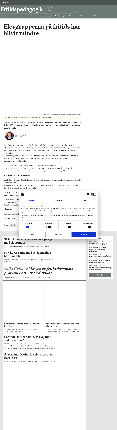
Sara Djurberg (20, 59)
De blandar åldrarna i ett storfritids (16, 138)
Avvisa (33, 234)
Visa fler (100, 199)
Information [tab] (58, 200)
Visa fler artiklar (44, 325)
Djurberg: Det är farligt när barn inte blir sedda (20, 142)
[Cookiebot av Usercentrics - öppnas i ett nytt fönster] (88, 194)
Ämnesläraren (17, 16)
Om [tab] (85, 200)
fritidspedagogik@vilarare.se (12, 420)
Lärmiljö (13, 149)
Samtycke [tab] (32, 200)
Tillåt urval (58, 234)
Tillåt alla (84, 234)
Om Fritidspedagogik (10, 417)
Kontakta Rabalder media (51, 418)
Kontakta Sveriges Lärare (88, 421)
